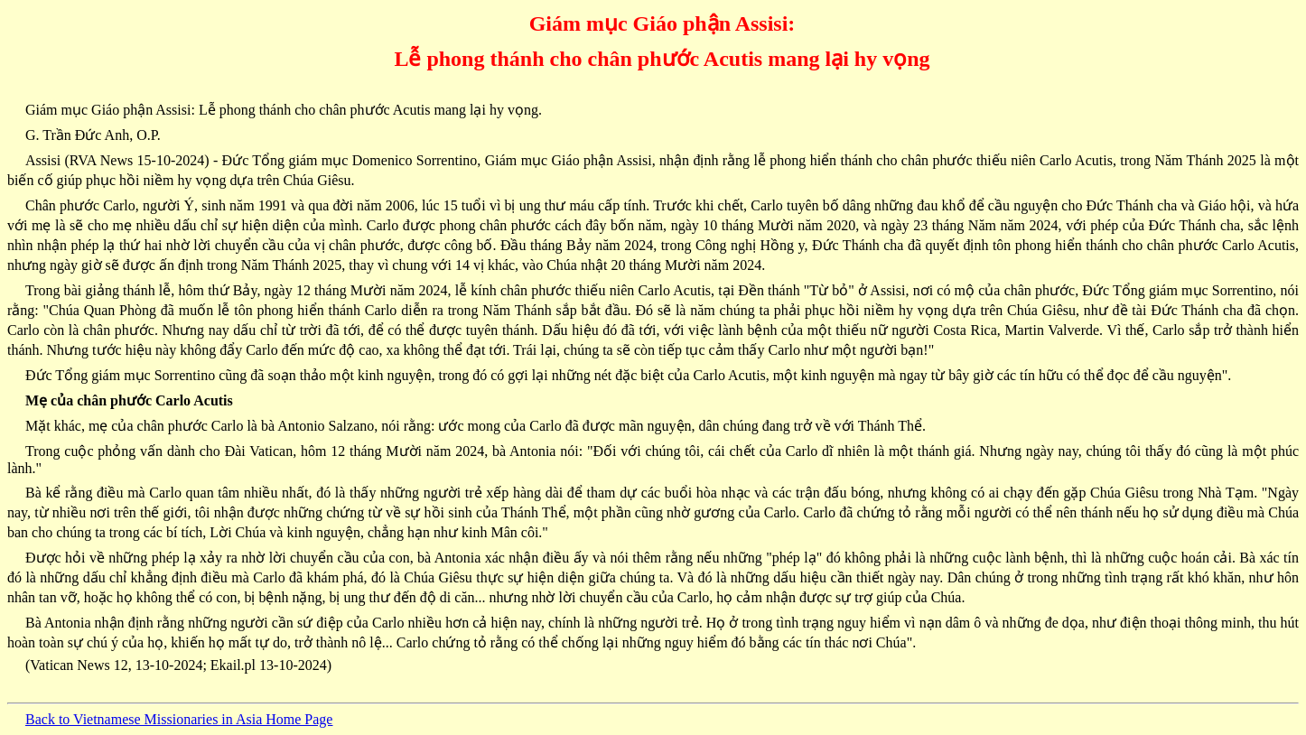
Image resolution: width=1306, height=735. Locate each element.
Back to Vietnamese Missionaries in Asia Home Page (178, 719)
